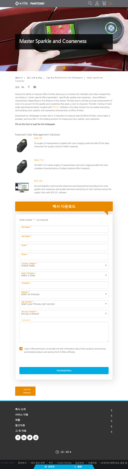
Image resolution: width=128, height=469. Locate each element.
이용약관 (92, 462)
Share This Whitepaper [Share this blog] (24, 391)
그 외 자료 (20, 431)
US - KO (65, 452)
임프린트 (79, 462)
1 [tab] (64, 68)
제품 (17, 420)
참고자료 (20, 425)
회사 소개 (20, 409)
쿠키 (51, 462)
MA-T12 (39, 160)
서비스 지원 (21, 414)
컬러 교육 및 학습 (34, 77)
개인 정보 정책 (38, 462)
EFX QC (55, 107)
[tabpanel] (64, 39)
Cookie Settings (64, 462)
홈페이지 (19, 77)
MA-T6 (38, 138)
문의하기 (22, 462)
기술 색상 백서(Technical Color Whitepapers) (64, 77)
